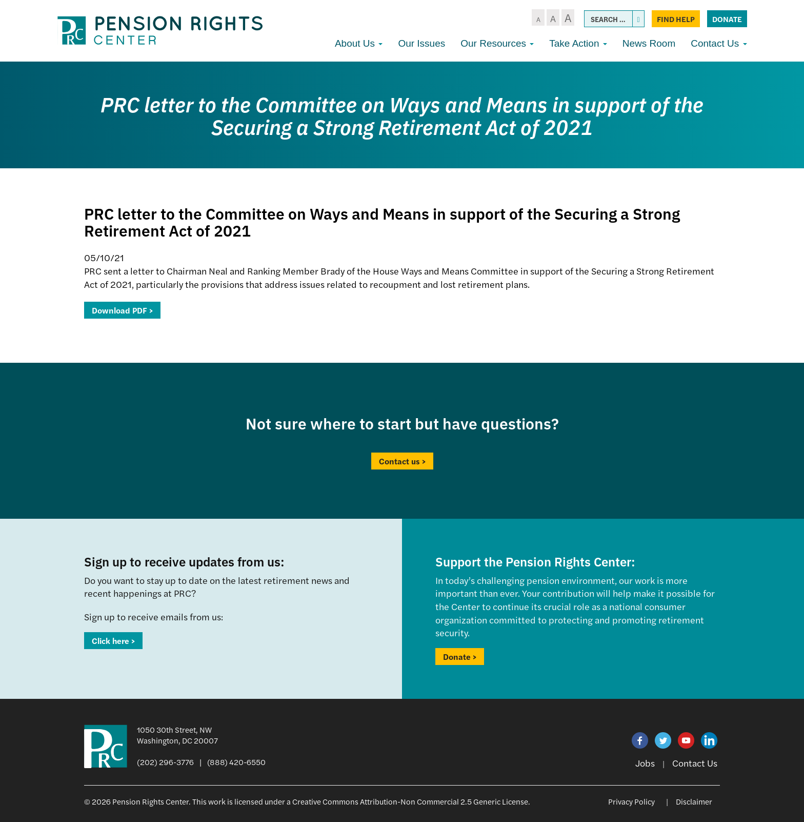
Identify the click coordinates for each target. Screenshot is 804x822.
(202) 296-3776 (165, 761)
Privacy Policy (631, 801)
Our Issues (421, 43)
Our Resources (497, 43)
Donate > (459, 656)
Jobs (645, 762)
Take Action (578, 43)
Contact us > (402, 461)
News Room (648, 43)
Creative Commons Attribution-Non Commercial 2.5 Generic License (410, 801)
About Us (359, 43)
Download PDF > (122, 310)
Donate (727, 18)
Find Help (676, 18)
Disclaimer (694, 801)
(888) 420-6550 (236, 761)
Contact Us (719, 43)
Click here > (113, 641)
